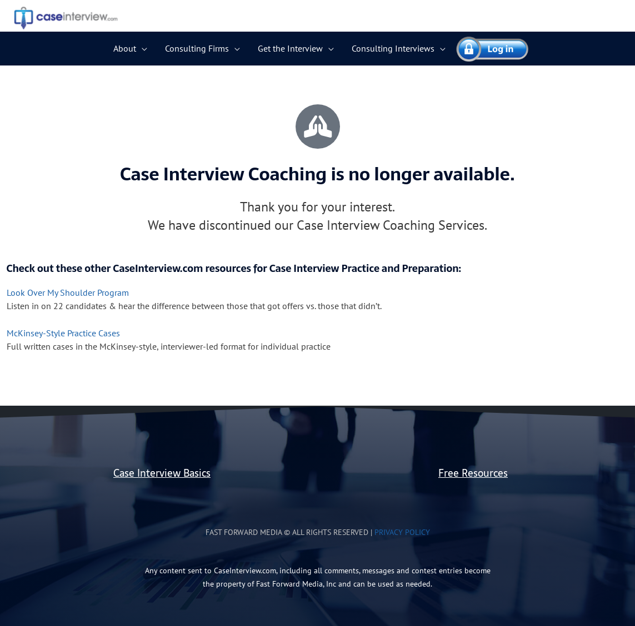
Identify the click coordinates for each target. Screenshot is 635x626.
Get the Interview (290, 48)
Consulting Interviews (393, 48)
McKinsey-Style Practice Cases (63, 333)
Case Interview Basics (162, 473)
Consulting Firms (197, 48)
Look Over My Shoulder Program (68, 292)
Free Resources (473, 473)
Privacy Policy (402, 532)
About (124, 48)
